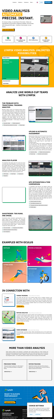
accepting (37, 414)
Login (41, 2)
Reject (31, 414)
